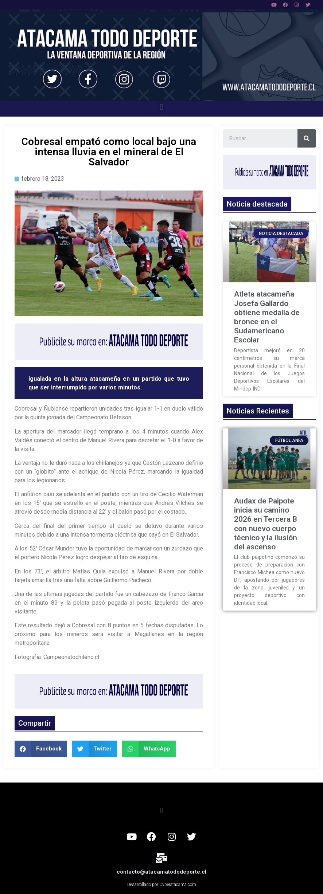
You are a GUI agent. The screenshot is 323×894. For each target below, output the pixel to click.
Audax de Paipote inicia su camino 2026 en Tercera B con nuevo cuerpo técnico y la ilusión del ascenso (265, 524)
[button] (161, 107)
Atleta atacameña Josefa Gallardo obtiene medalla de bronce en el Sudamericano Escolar (267, 317)
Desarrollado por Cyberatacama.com (161, 884)
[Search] (306, 138)
